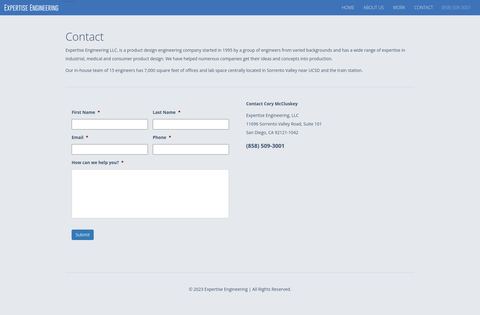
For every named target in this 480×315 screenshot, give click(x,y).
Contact (442, 7)
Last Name (167, 112)
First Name (86, 112)
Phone (162, 137)
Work (399, 7)
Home (348, 7)
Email (80, 137)
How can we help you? (98, 162)
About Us (373, 7)
